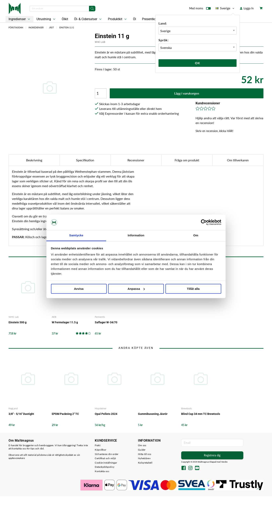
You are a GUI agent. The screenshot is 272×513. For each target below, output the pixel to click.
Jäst (51, 27)
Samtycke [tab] (76, 235)
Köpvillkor (100, 449)
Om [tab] (195, 235)
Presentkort (150, 19)
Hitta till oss (144, 454)
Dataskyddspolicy (104, 466)
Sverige (225, 8)
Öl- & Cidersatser (88, 19)
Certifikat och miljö (105, 458)
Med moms (200, 9)
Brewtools (186, 408)
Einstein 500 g (17, 322)
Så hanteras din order (106, 454)
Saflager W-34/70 (106, 322)
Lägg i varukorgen (186, 93)
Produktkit (117, 19)
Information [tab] (136, 235)
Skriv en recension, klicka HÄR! (214, 131)
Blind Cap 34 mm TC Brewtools (200, 413)
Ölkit (65, 19)
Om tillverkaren (238, 160)
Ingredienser (20, 19)
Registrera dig (212, 455)
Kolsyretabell (145, 462)
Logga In (247, 8)
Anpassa (136, 288)
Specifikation (85, 160)
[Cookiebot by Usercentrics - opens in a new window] (203, 222)
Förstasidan (16, 27)
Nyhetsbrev (144, 458)
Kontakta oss (102, 471)
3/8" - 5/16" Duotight (21, 413)
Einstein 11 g (66, 27)
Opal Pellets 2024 (106, 413)
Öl (134, 19)
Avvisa (79, 288)
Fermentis (100, 316)
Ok (197, 63)
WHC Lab (100, 42)
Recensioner (135, 160)
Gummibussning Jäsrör (152, 413)
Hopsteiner (100, 408)
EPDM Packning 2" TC (65, 413)
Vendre (224, 462)
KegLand (13, 408)
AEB (54, 316)
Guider (142, 449)
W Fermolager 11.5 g (65, 322)
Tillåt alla (193, 288)
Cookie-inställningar (106, 462)
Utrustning (46, 19)
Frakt (97, 445)
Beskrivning (34, 160)
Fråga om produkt (187, 160)
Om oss (142, 445)
